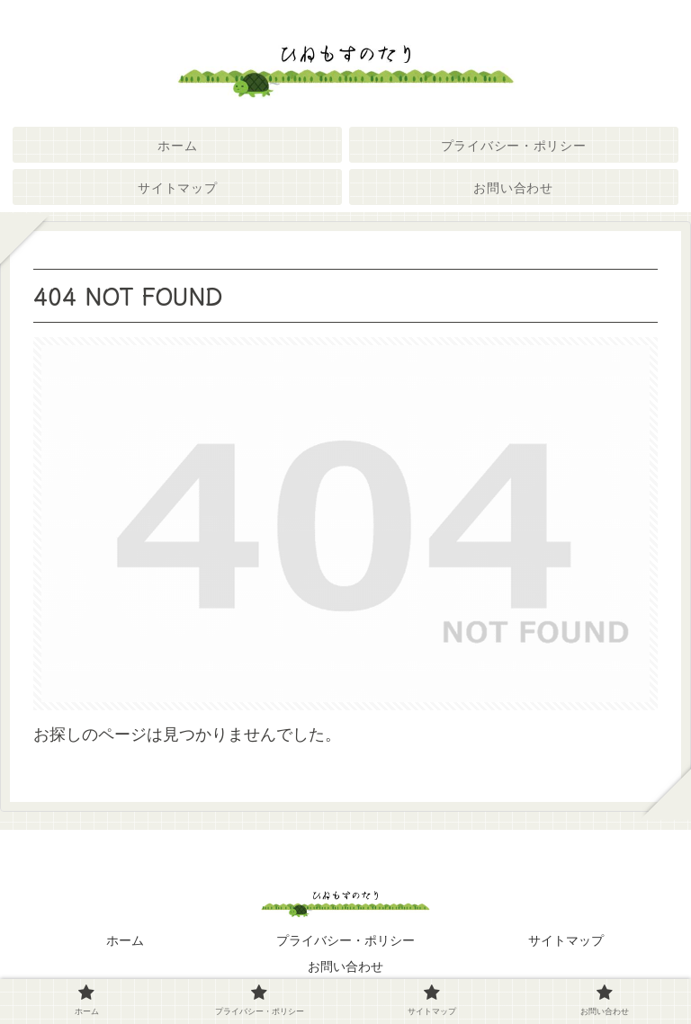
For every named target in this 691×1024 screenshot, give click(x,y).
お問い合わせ (345, 966)
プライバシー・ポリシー (345, 940)
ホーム (125, 940)
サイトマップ (566, 940)
